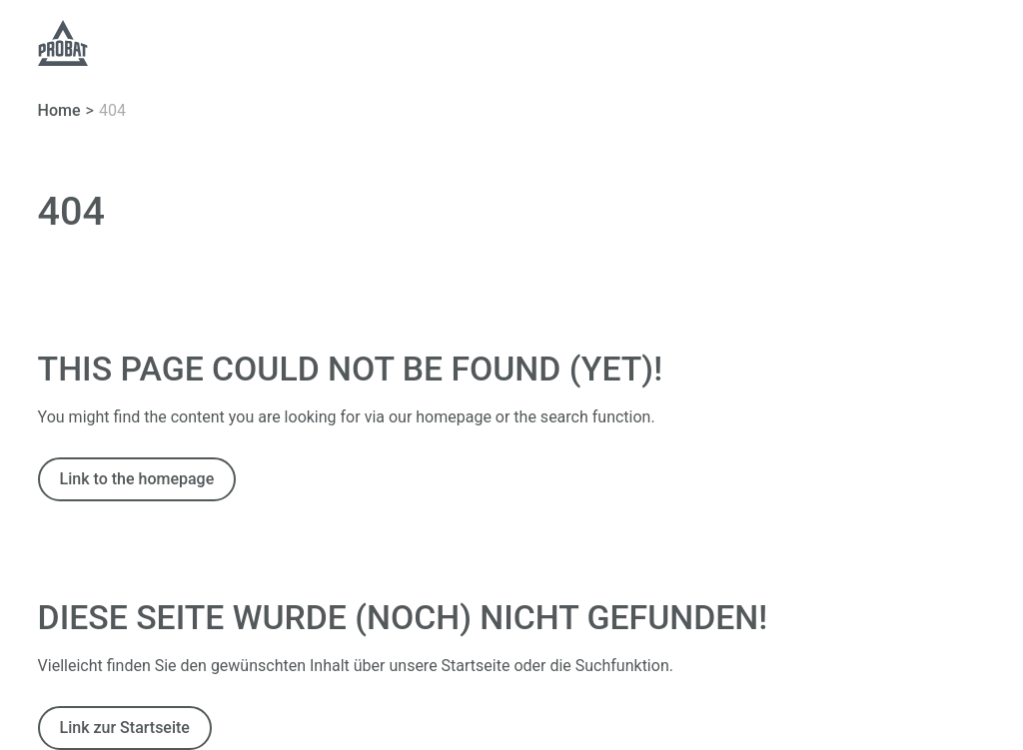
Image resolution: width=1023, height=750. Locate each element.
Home (59, 110)
